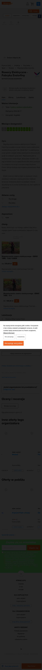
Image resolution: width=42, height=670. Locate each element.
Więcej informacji (8, 333)
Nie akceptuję (9, 337)
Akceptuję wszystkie (13, 343)
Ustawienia (21, 337)
